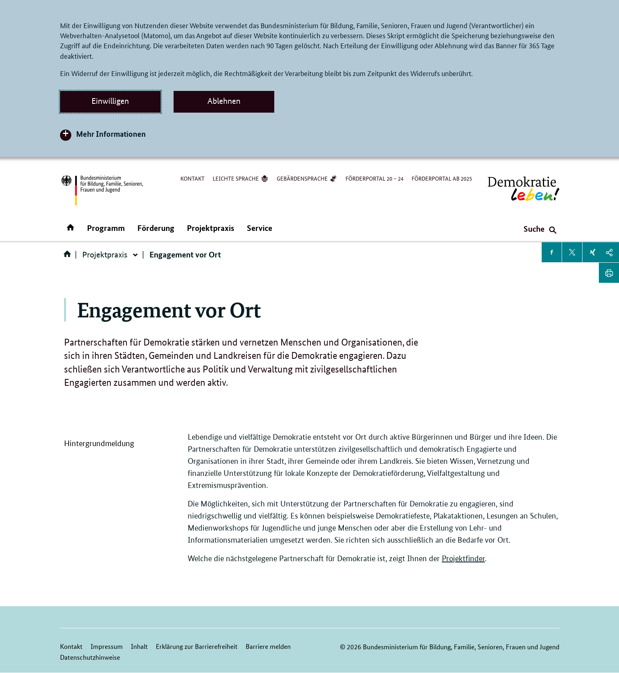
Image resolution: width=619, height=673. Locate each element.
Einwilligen (110, 101)
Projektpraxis (210, 228)
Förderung (155, 228)
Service (259, 228)
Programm (106, 228)
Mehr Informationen (111, 134)
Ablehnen (223, 101)
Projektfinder (463, 558)
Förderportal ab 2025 (442, 178)
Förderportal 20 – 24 (375, 178)
